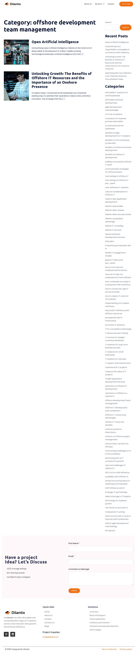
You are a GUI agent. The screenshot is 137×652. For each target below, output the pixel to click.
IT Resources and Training (116, 333)
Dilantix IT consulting (114, 226)
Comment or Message (78, 569)
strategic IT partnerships (116, 492)
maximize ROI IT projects (116, 367)
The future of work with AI (116, 507)
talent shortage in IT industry (118, 496)
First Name (74, 543)
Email (71, 556)
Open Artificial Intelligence (55, 41)
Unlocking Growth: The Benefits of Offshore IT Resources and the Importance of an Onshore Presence (62, 80)
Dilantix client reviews (114, 210)
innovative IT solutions (115, 325)
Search (108, 22)
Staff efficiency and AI (115, 488)
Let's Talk (126, 4)
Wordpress (110, 530)
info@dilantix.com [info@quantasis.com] (50, 637)
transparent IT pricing (115, 512)
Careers (111, 4)
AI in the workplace (113, 114)
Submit (74, 591)
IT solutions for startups (115, 359)
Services (98, 4)
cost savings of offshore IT (116, 176)
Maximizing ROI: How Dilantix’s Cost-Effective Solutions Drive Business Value (118, 76)
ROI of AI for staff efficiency (117, 472)
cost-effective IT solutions (116, 187)
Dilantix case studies (114, 206)
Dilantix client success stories (118, 214)
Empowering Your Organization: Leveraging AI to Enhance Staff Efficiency (117, 49)
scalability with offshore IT (116, 476)
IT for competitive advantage (118, 329)
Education (109, 241)
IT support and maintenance (118, 363)
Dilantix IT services (113, 230)
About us (88, 4)
